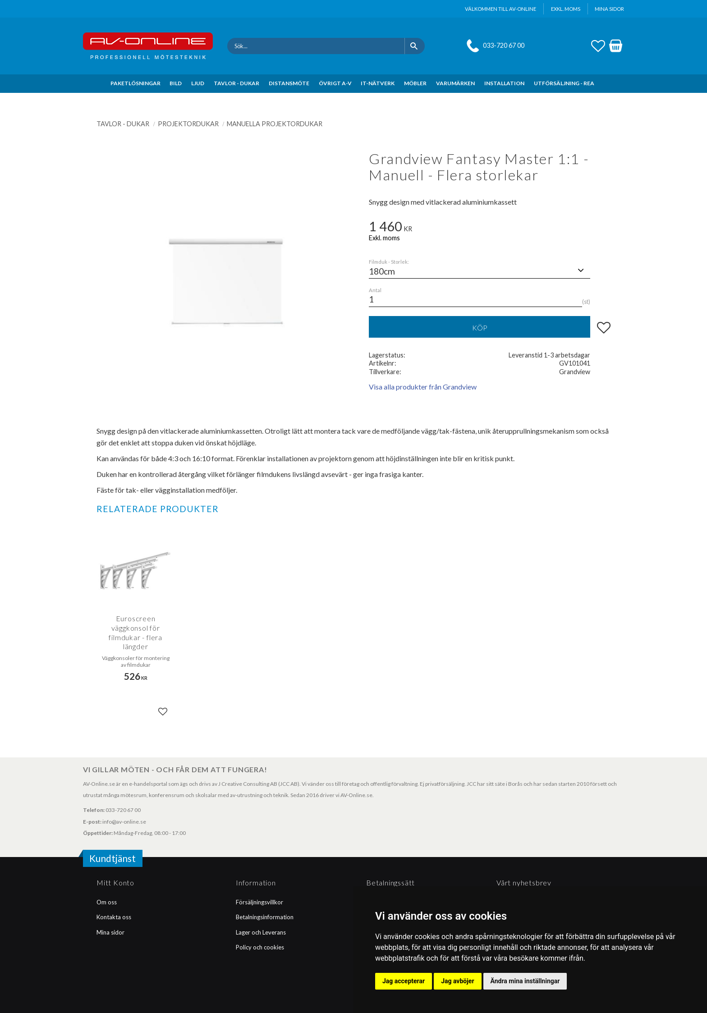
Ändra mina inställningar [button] (525, 981)
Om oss (106, 902)
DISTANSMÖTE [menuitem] (289, 83)
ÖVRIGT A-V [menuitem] (335, 83)
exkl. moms (565, 9)
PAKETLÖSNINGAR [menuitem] (135, 83)
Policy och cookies (260, 947)
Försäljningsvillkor (259, 902)
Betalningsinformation (265, 917)
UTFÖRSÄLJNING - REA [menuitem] (564, 83)
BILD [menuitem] (176, 83)
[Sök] (414, 46)
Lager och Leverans (261, 932)
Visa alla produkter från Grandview (423, 386)
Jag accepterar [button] (403, 981)
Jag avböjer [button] (457, 981)
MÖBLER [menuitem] (415, 83)
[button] (598, 44)
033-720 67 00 (503, 45)
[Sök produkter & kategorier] (315, 46)
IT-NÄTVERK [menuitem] (378, 83)
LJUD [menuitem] (197, 83)
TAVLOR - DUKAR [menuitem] (236, 83)
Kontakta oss (113, 917)
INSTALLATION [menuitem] (504, 83)
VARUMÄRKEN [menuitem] (455, 83)
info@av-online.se (124, 821)
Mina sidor (110, 932)
